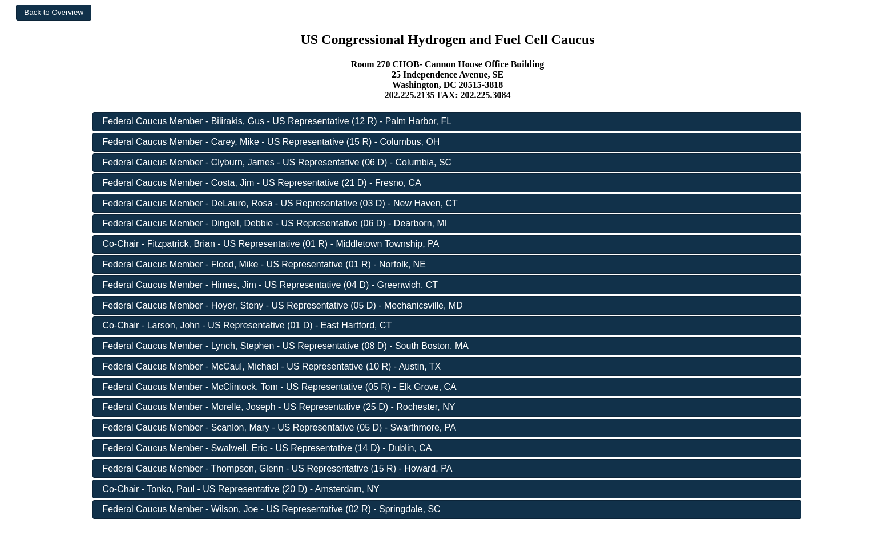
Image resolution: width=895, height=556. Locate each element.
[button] (53, 13)
